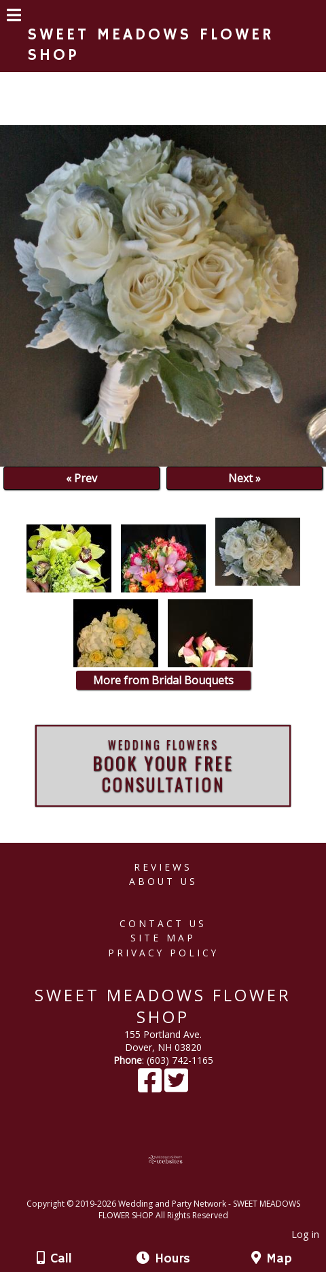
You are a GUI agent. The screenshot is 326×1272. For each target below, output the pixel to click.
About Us (163, 881)
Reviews (163, 866)
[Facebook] (151, 1086)
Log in (305, 1234)
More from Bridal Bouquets (163, 680)
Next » (244, 478)
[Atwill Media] (175, 1188)
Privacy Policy (163, 952)
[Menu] (14, 17)
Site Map (163, 937)
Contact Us (163, 923)
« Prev (81, 478)
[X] (176, 1086)
